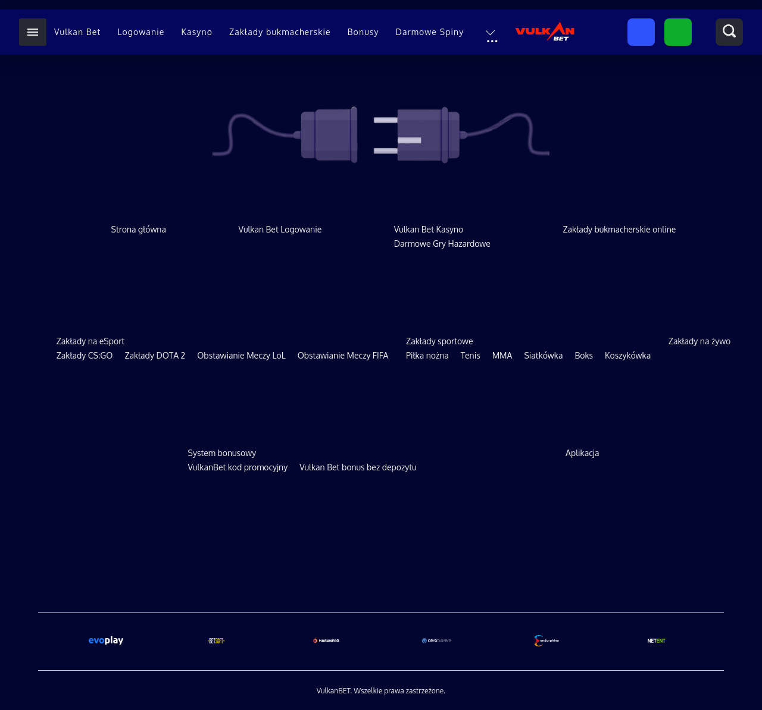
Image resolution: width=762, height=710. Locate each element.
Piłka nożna (427, 355)
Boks (583, 355)
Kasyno (197, 32)
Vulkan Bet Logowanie (280, 229)
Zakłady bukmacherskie (280, 32)
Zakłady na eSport (90, 341)
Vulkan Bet (77, 32)
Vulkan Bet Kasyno (429, 229)
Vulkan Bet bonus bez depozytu (357, 467)
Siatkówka (543, 355)
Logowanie (140, 32)
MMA (502, 355)
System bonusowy (222, 453)
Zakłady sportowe (439, 341)
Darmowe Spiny (430, 32)
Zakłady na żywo (699, 341)
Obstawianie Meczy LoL (241, 355)
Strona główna (138, 229)
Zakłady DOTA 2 (154, 355)
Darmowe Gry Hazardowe (442, 243)
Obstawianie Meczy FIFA (343, 355)
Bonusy (363, 32)
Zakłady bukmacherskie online (619, 229)
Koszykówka (628, 355)
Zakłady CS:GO (85, 355)
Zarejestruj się (641, 33)
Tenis (470, 355)
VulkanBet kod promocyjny (238, 467)
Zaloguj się (678, 33)
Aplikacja (582, 453)
